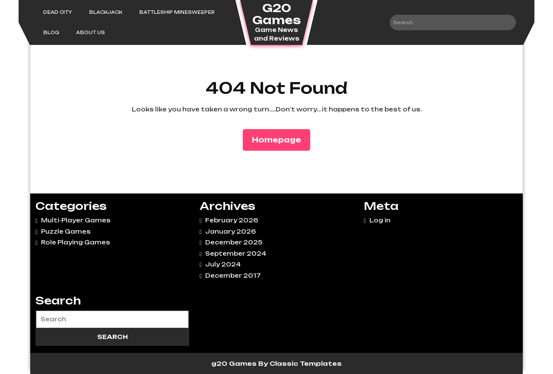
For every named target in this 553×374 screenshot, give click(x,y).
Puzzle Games (66, 231)
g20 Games (234, 363)
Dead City (57, 12)
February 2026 (231, 220)
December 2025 (233, 242)
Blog (51, 32)
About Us (90, 32)
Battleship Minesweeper (177, 12)
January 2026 (230, 231)
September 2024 (235, 253)
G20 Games (276, 14)
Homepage (280, 139)
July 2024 (223, 264)
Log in (380, 220)
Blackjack (105, 12)
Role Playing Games (75, 242)
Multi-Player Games (76, 220)
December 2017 (233, 275)
